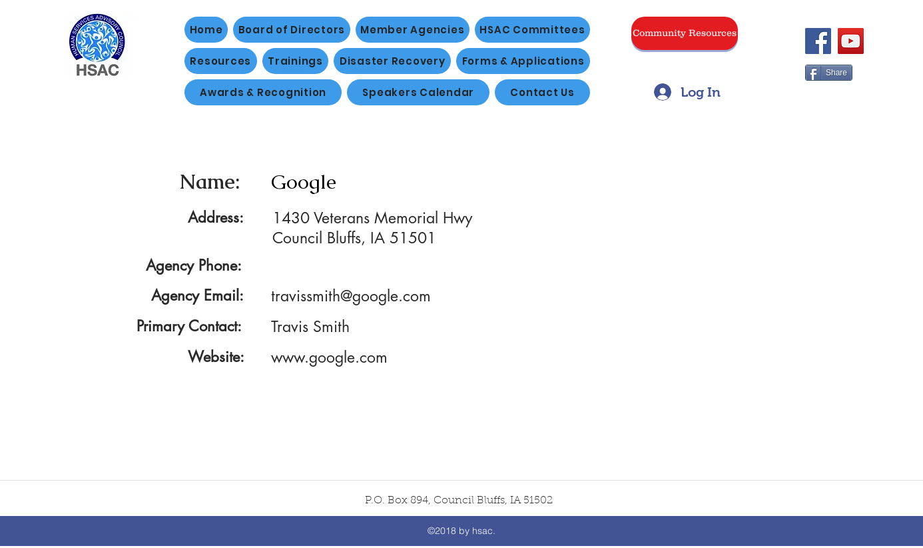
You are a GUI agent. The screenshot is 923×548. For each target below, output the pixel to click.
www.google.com (329, 357)
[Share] (828, 73)
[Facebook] (818, 41)
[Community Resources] (684, 33)
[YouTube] (851, 41)
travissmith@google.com (351, 296)
